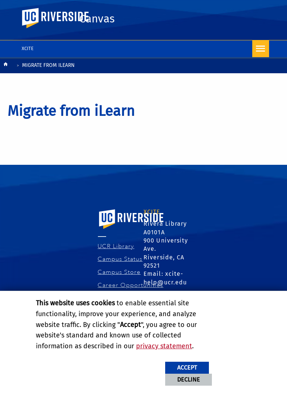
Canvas (97, 18)
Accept (187, 367)
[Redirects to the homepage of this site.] (5, 66)
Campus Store (119, 272)
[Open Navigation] (260, 48)
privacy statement (164, 346)
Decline (188, 379)
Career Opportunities (130, 285)
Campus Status (120, 259)
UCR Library (116, 246)
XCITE (28, 48)
